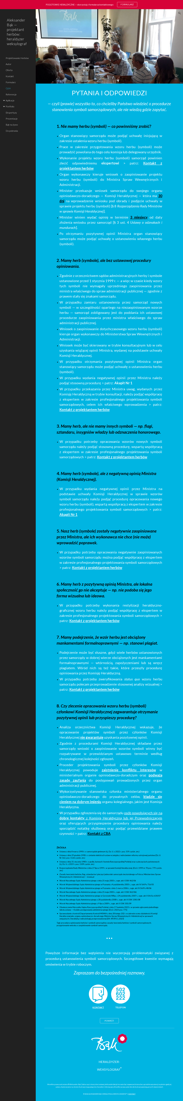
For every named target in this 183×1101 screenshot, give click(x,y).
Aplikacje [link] (10, 100)
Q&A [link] (8, 88)
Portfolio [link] (10, 106)
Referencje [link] (11, 94)
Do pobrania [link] (12, 130)
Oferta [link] (9, 70)
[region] (91, 4)
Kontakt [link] (10, 76)
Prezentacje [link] (12, 118)
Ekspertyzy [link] (11, 112)
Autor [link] (8, 64)
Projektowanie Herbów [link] (17, 58)
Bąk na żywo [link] (12, 124)
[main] (109, 93)
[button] (179, 13)
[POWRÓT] (109, 1020)
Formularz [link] (11, 82)
